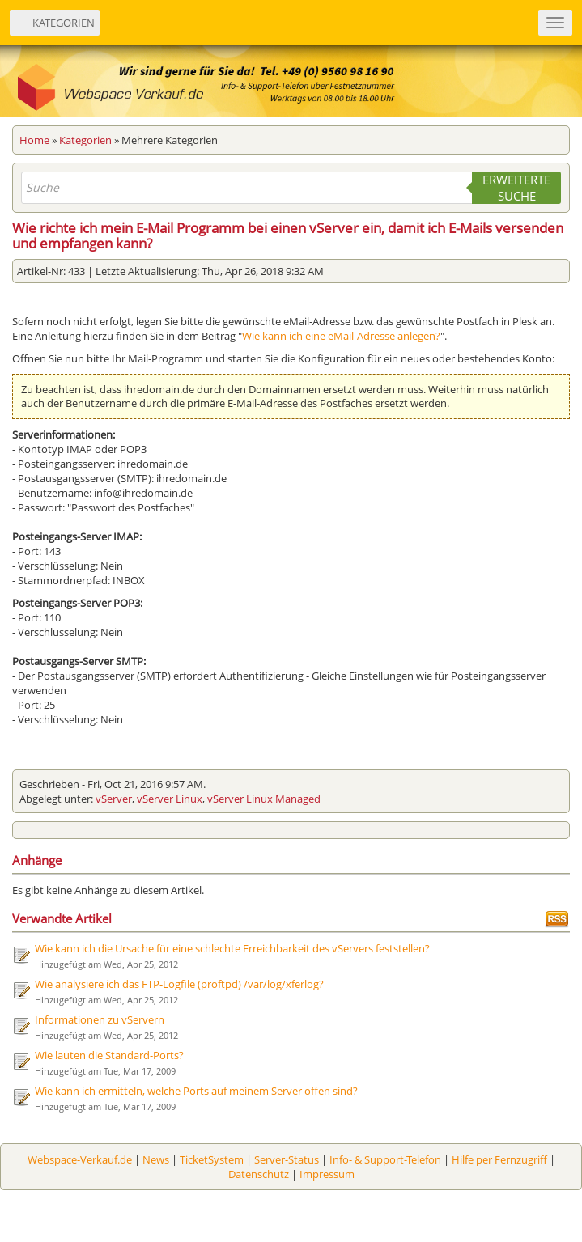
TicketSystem (212, 1159)
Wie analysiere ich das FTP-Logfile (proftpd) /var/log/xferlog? (179, 984)
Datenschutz (258, 1174)
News (155, 1159)
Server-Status (286, 1159)
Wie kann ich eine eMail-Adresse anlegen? (341, 336)
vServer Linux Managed (264, 798)
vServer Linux (169, 798)
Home (34, 140)
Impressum (327, 1174)
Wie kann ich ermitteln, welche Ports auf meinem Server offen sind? (196, 1090)
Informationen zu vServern (99, 1019)
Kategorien (85, 140)
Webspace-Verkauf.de (80, 1159)
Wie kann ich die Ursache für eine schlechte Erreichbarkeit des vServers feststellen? (232, 948)
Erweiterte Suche (516, 188)
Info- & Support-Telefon (385, 1159)
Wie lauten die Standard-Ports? (109, 1055)
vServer (114, 798)
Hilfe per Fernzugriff (499, 1159)
